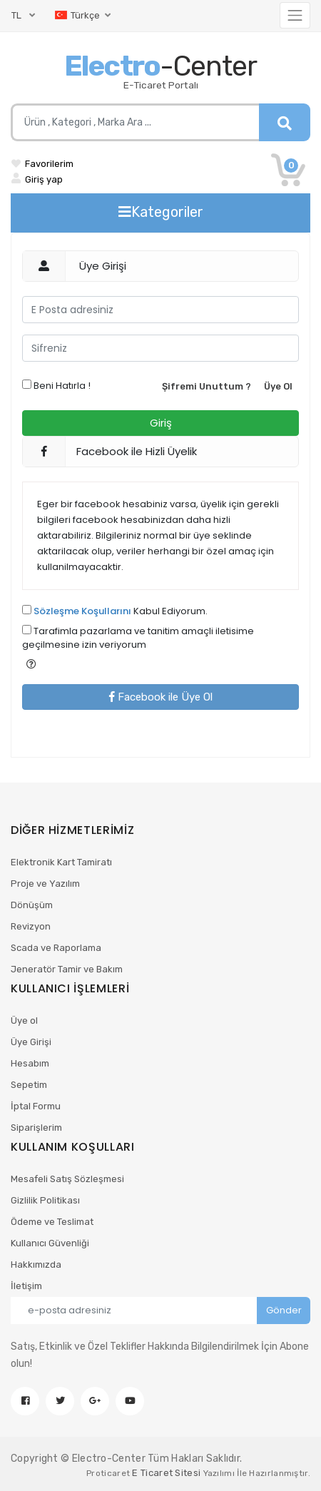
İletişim (26, 1286)
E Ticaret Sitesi (166, 1472)
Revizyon (31, 926)
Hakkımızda (36, 1264)
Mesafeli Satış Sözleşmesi (67, 1179)
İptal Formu (36, 1106)
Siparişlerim (36, 1127)
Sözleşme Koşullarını (82, 611)
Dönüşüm (32, 905)
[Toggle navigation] (295, 15)
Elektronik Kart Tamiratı (61, 862)
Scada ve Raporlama (56, 947)
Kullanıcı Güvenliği (50, 1243)
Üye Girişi (31, 1042)
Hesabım (30, 1063)
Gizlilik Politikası (45, 1200)
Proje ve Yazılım (45, 883)
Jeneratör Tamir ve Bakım (67, 969)
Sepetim (29, 1084)
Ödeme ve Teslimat (52, 1221)
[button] (31, 664)
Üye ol (24, 1020)
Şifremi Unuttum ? (206, 386)
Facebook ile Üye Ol (161, 697)
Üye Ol (278, 386)
